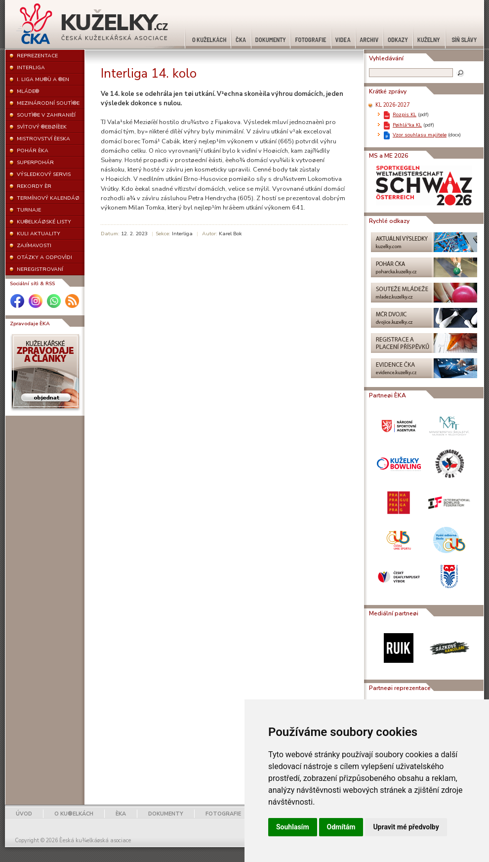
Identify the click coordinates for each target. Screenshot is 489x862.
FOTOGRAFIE (223, 814)
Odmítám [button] (341, 827)
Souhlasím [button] (292, 827)
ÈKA (121, 814)
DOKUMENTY (165, 814)
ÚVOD (24, 814)
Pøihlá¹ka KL (407, 125)
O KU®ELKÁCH (73, 814)
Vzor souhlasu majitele (420, 134)
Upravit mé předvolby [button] (406, 827)
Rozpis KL (404, 114)
